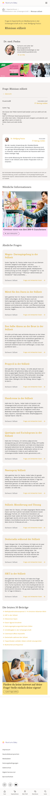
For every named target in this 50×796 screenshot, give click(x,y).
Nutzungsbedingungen (10, 763)
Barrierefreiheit (7, 777)
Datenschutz (6, 768)
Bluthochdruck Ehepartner (14, 645)
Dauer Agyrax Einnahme (13, 623)
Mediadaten (6, 759)
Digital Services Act (8, 772)
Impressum (6, 750)
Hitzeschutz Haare (11, 619)
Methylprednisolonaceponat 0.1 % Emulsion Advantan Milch (25, 611)
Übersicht (8, 94)
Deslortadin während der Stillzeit (16, 637)
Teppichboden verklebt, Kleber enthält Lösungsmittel (23, 641)
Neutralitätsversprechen (10, 754)
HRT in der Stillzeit (11, 615)
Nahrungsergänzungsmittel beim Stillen (18, 626)
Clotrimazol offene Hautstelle (15, 634)
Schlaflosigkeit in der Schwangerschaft (18, 630)
